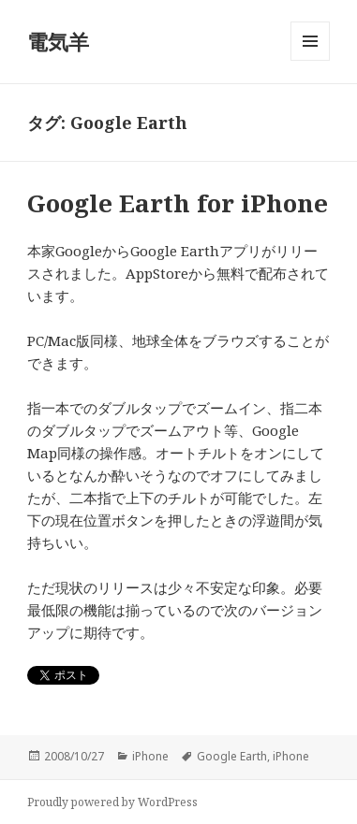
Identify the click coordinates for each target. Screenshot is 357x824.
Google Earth (232, 756)
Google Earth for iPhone (177, 203)
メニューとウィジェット (310, 60)
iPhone (150, 756)
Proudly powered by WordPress (112, 802)
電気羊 (58, 41)
